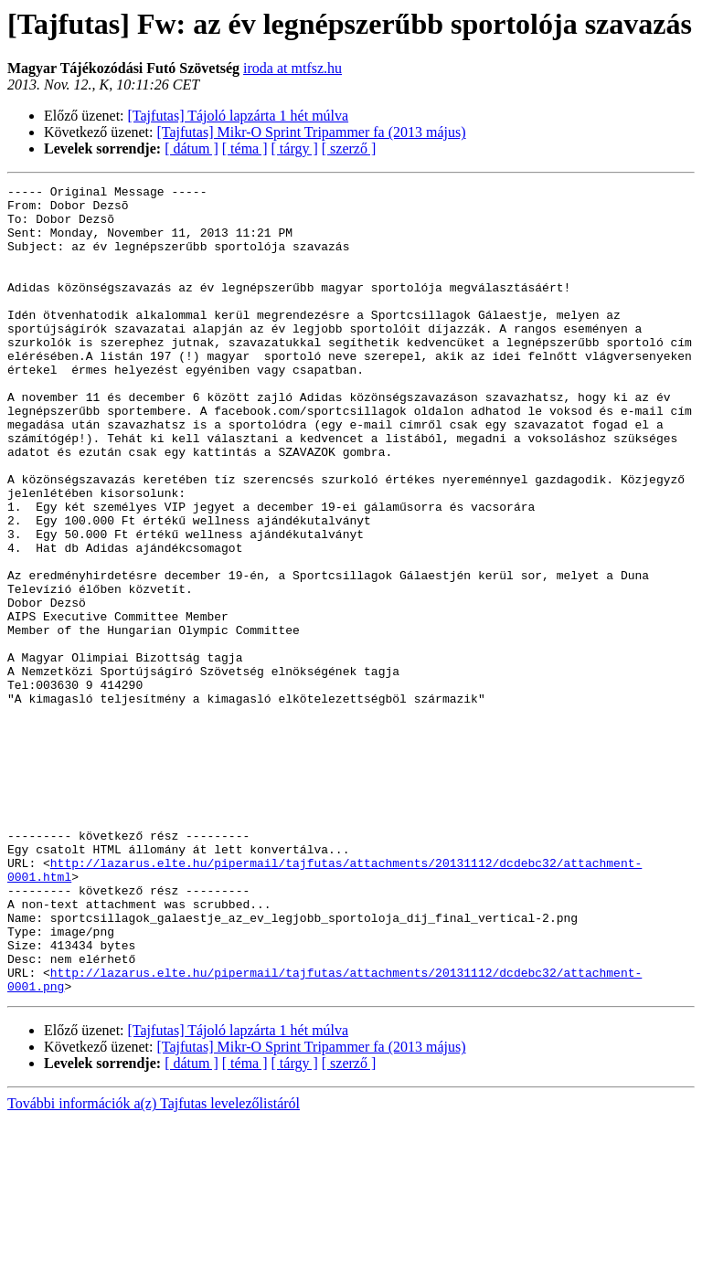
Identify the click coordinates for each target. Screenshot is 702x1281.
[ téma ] (245, 148)
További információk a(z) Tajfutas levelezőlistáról (153, 1265)
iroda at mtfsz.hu (292, 68)
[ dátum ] (191, 148)
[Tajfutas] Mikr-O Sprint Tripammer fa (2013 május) (311, 132)
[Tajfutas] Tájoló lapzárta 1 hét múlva (238, 115)
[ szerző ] (349, 148)
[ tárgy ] (294, 148)
